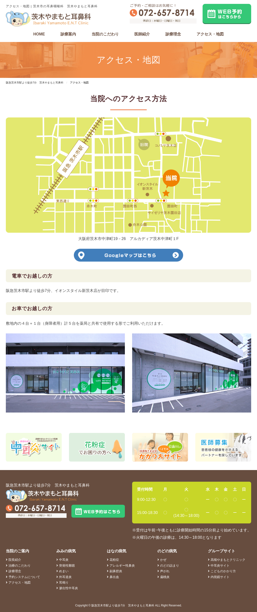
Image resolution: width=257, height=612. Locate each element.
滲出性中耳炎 (67, 588)
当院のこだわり (105, 34)
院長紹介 (13, 560)
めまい (62, 571)
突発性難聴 (65, 565)
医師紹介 (142, 34)
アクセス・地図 (210, 34)
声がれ (163, 571)
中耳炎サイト (219, 565)
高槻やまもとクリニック (226, 560)
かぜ (161, 560)
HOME (39, 34)
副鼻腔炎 (114, 571)
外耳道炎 (64, 577)
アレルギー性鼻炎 (121, 565)
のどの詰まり (168, 565)
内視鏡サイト (219, 577)
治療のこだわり (18, 565)
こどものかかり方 (222, 571)
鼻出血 (113, 577)
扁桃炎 (163, 577)
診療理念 (173, 34)
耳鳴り (62, 582)
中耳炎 (62, 560)
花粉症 (113, 560)
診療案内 (68, 34)
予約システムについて (23, 577)
